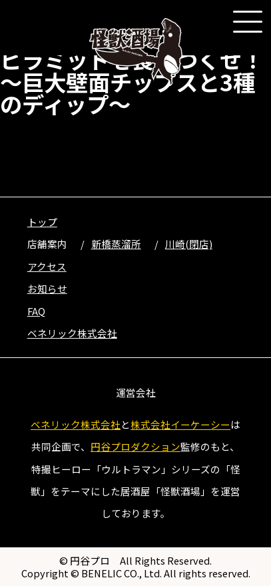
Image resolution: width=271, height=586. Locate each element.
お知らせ (47, 288)
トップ (42, 222)
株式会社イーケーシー (180, 424)
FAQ (36, 311)
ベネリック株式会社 (72, 333)
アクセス (47, 266)
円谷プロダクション (135, 446)
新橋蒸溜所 (116, 244)
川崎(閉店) (188, 244)
